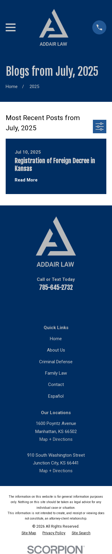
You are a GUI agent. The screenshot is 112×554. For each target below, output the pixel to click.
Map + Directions (56, 439)
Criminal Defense (56, 361)
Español (56, 396)
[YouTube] (34, 305)
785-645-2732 (56, 287)
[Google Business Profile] (91, 305)
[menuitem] (29, 533)
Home (56, 338)
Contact (56, 384)
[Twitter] (63, 305)
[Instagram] (77, 305)
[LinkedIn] (49, 305)
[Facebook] (20, 305)
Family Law (56, 373)
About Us (56, 350)
